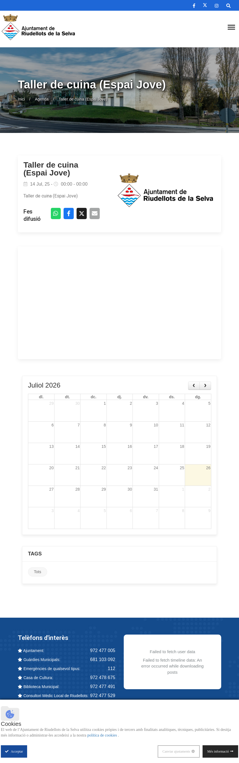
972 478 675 (102, 677)
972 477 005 (102, 650)
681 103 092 (102, 659)
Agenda (42, 99)
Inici (21, 99)
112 (111, 668)
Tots (37, 572)
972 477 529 (102, 695)
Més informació (218, 751)
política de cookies (102, 735)
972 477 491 (102, 686)
